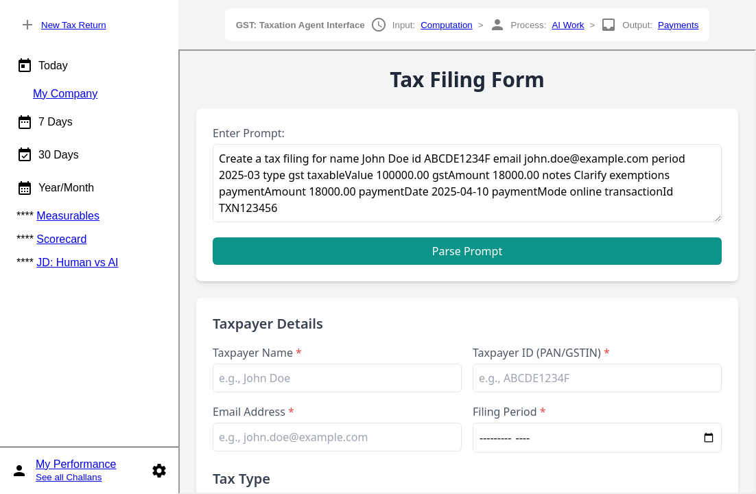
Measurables (67, 216)
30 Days (47, 155)
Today (42, 66)
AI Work (568, 25)
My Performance (76, 464)
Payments (678, 25)
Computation (447, 25)
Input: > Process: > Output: (467, 24)
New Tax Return (73, 25)
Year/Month (55, 188)
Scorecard (61, 239)
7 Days (44, 122)
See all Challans (69, 477)
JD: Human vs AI (77, 262)
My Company (65, 93)
